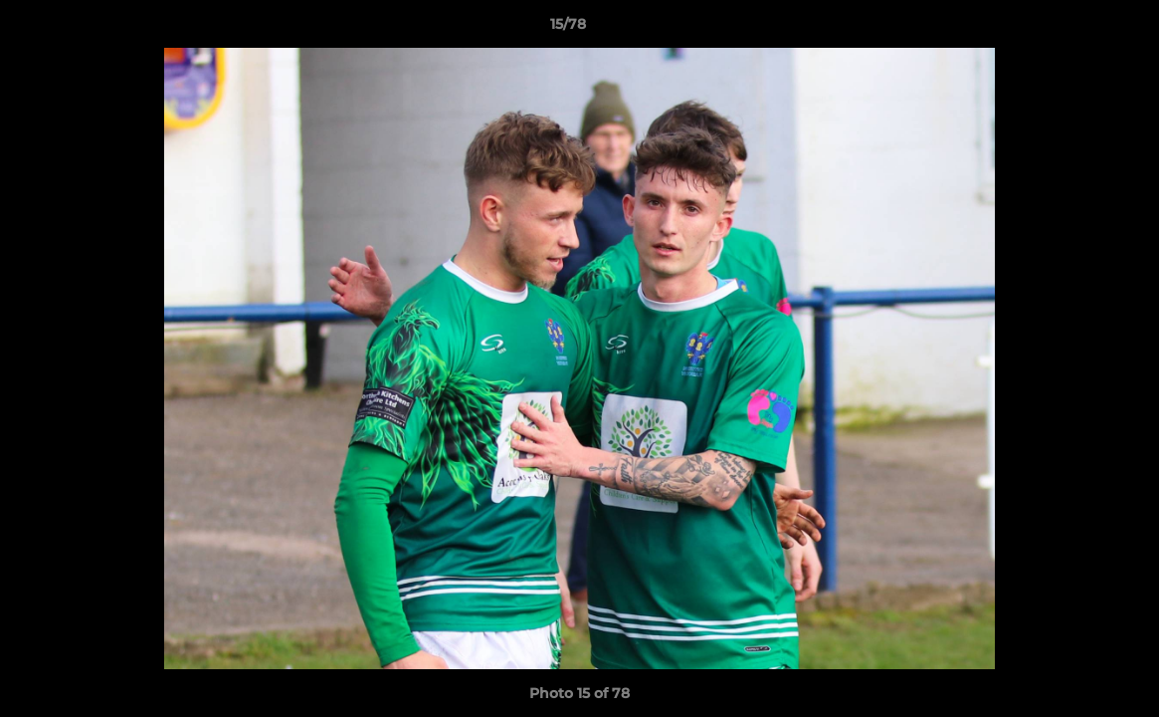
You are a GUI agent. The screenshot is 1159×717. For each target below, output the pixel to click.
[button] (1075, 29)
